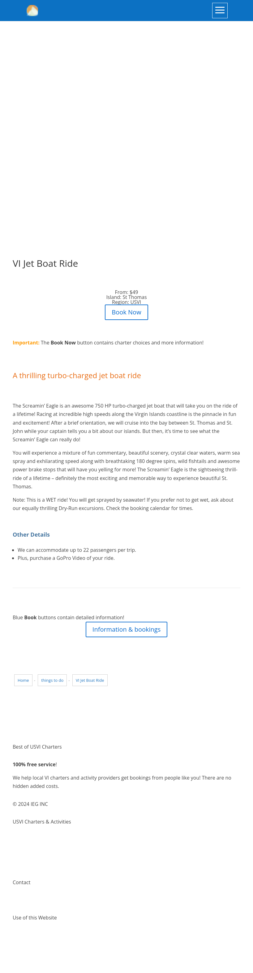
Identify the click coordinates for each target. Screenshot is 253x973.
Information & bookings (126, 629)
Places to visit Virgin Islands (44, 856)
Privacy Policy (28, 943)
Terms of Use (28, 935)
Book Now (126, 312)
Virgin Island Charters (37, 839)
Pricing (20, 864)
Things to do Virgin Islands (43, 847)
